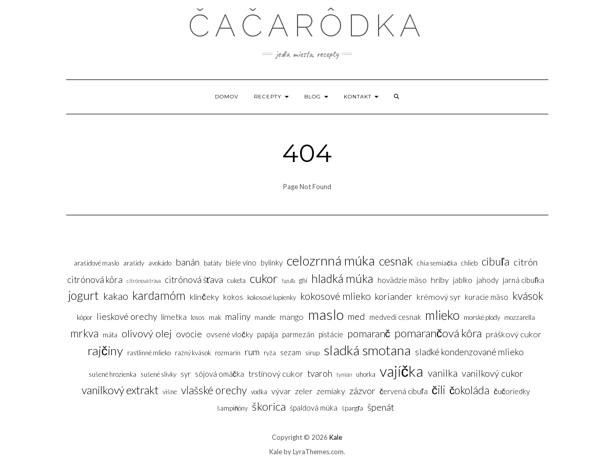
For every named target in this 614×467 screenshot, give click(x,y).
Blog (316, 96)
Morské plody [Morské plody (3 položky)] (482, 317)
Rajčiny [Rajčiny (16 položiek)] (105, 350)
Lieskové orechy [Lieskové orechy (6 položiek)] (126, 316)
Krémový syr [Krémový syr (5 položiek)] (439, 296)
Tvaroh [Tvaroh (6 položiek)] (319, 373)
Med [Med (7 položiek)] (356, 316)
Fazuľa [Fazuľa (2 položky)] (288, 280)
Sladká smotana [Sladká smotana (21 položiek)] (367, 350)
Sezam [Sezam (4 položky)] (290, 352)
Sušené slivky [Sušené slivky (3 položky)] (158, 374)
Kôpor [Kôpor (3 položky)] (84, 317)
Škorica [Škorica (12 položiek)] (269, 406)
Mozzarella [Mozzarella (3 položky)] (519, 317)
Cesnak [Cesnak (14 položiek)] (396, 261)
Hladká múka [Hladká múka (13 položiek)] (342, 278)
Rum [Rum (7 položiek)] (252, 351)
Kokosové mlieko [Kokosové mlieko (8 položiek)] (335, 296)
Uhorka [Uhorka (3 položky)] (365, 374)
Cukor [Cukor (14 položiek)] (264, 278)
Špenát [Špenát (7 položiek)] (380, 407)
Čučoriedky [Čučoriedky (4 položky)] (511, 391)
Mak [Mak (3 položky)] (215, 317)
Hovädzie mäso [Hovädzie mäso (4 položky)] (402, 280)
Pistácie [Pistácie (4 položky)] (331, 334)
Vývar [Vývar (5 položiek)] (281, 391)
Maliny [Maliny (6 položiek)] (237, 316)
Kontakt (361, 96)
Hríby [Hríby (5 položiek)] (440, 280)
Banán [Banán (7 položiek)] (187, 262)
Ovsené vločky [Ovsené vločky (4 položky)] (229, 334)
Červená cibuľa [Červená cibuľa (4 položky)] (404, 391)
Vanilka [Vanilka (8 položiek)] (443, 373)
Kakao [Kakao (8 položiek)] (115, 296)
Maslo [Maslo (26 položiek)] (326, 314)
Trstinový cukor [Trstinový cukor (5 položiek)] (275, 373)
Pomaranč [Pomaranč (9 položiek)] (368, 333)
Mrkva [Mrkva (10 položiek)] (84, 333)
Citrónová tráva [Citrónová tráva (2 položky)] (144, 280)
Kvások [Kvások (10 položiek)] (527, 295)
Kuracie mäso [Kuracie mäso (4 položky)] (486, 297)
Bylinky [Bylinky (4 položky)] (272, 262)
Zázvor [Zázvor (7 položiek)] (362, 390)
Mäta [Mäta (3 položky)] (110, 335)
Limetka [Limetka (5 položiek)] (174, 316)
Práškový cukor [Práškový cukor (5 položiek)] (513, 334)
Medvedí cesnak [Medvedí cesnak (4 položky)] (395, 317)
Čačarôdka (307, 26)
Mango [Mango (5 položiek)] (292, 316)
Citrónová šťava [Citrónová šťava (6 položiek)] (194, 279)
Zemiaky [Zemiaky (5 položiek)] (330, 391)
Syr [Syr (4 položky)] (186, 374)
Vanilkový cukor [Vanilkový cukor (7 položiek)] (492, 373)
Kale (335, 437)
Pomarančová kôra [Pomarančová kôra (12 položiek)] (438, 333)
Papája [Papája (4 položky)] (267, 334)
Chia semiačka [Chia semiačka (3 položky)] (437, 263)
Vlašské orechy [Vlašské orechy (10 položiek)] (214, 389)
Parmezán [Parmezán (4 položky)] (298, 334)
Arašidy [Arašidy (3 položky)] (133, 263)
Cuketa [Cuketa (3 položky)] (236, 280)
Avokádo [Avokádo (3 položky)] (159, 263)
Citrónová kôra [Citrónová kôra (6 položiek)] (95, 279)
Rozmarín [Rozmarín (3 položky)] (228, 353)
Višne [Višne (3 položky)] (170, 392)
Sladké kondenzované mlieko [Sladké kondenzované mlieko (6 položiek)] (469, 352)
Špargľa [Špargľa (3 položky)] (352, 408)
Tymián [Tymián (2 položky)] (344, 374)
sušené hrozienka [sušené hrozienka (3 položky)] (112, 374)
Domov (227, 96)
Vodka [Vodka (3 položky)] (259, 392)
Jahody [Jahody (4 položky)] (488, 280)
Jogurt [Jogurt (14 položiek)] (83, 295)
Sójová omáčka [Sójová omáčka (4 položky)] (219, 374)
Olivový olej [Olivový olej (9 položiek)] (147, 333)
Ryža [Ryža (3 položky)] (270, 353)
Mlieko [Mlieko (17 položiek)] (442, 315)
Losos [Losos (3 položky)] (198, 317)
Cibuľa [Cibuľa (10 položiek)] (495, 261)
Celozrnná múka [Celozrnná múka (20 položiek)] (331, 260)
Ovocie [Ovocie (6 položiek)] (189, 334)
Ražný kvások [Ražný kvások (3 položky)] (193, 353)
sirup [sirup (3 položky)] (312, 353)
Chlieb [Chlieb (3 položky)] (469, 263)
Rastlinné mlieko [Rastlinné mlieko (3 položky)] (149, 353)
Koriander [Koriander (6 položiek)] (393, 296)
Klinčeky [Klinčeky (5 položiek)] (204, 296)
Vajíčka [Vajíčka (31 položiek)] (402, 371)
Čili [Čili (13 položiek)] (438, 389)
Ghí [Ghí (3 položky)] (303, 280)
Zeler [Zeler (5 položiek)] (303, 391)
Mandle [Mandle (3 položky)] (264, 317)
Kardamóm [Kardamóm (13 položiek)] (159, 295)
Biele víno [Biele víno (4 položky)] (241, 262)
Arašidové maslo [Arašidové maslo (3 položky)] (96, 263)
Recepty (271, 96)
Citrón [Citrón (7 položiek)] (525, 262)
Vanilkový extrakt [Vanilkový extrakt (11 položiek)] (120, 390)
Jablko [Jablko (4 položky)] (462, 280)
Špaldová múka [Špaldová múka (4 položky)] (314, 407)
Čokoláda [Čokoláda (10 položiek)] (469, 389)
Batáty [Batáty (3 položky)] (213, 263)
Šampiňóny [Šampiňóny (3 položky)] (232, 408)
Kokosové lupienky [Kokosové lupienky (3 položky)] (271, 297)
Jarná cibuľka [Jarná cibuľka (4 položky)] (523, 280)
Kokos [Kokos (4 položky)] (233, 297)
